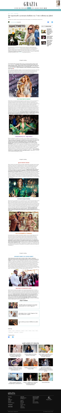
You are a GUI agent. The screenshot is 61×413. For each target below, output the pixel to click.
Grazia (9, 13)
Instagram (10, 330)
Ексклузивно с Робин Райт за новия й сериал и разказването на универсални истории (49, 31)
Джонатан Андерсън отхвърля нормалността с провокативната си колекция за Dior (46, 369)
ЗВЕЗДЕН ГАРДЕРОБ (11, 402)
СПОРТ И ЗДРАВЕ (35, 401)
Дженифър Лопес (17, 48)
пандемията (20, 52)
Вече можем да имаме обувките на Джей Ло (28, 322)
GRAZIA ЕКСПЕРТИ (35, 397)
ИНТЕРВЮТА (22, 398)
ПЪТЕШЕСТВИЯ (22, 404)
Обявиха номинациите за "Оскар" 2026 (30, 368)
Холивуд (30, 330)
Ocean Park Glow (46, 382)
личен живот (21, 332)
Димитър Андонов (14, 22)
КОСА (33, 400)
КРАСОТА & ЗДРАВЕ (24, 8)
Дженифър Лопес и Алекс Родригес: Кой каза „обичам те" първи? (28, 314)
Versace (33, 330)
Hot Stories (16, 8)
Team (44, 411)
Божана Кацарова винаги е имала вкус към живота (50, 37)
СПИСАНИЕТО (41, 8)
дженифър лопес (18, 330)
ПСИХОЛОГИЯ (22, 407)
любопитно (22, 330)
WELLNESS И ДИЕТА (36, 402)
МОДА (20, 8)
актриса (13, 330)
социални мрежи (11, 332)
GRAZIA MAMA (37, 8)
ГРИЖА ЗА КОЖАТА (35, 398)
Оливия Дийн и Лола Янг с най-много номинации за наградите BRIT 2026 (15, 355)
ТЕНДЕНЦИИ (10, 399)
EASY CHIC (9, 400)
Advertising (46, 411)
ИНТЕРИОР (22, 402)
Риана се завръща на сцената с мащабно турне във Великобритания (30, 383)
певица (37, 330)
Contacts (52, 411)
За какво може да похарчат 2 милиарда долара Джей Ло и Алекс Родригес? (28, 305)
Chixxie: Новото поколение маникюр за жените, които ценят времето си (15, 369)
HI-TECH (21, 403)
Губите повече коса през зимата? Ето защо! (30, 354)
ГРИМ (34, 399)
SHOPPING (9, 401)
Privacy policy (49, 411)
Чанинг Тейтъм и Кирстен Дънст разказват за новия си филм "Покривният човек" (49, 42)
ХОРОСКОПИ (22, 406)
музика (26, 330)
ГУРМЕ (21, 405)
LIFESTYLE (32, 8)
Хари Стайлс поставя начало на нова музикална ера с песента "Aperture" (46, 355)
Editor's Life (22, 401)
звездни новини (16, 332)
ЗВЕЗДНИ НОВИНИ (16, 13)
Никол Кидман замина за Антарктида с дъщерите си (15, 383)
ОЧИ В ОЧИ (12, 13)
